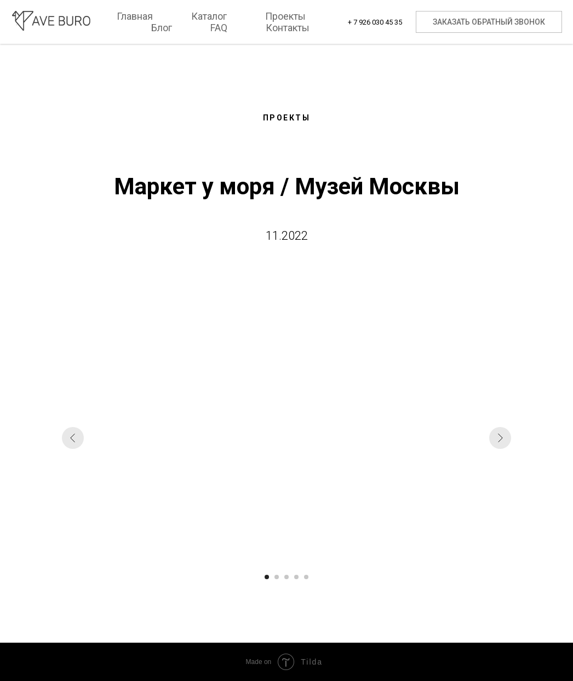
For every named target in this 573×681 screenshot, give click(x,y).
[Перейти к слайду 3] (286, 577)
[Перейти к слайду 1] (267, 577)
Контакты (288, 27)
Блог (161, 27)
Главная (135, 16)
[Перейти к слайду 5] (306, 577)
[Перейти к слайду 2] (276, 577)
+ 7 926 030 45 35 (375, 22)
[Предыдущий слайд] (73, 438)
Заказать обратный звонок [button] (489, 22)
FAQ (218, 27)
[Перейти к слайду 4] (296, 577)
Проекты (285, 16)
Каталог (209, 16)
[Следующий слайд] (500, 438)
